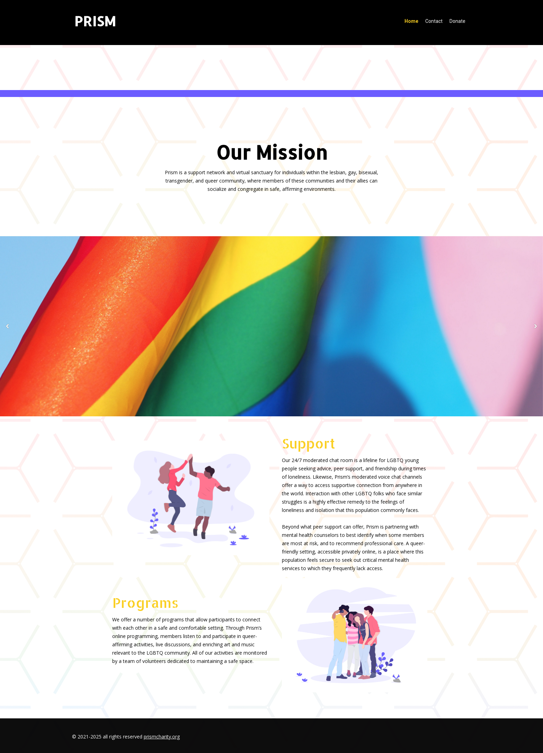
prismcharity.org (162, 736)
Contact (434, 21)
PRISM (95, 21)
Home (411, 21)
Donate (457, 21)
